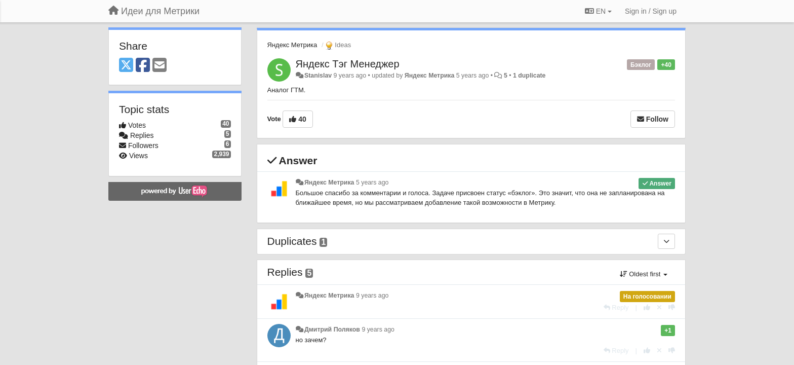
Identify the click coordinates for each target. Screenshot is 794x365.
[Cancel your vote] (659, 307)
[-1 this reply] (671, 307)
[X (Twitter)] (126, 66)
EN (598, 11)
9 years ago (372, 295)
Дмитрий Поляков (332, 329)
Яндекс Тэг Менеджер (348, 63)
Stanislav (318, 75)
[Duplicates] (666, 241)
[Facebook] (143, 66)
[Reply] (616, 307)
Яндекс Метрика (292, 45)
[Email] (159, 66)
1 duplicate (529, 75)
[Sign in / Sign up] (651, 11)
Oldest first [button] (643, 274)
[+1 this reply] (647, 307)
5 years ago (372, 182)
